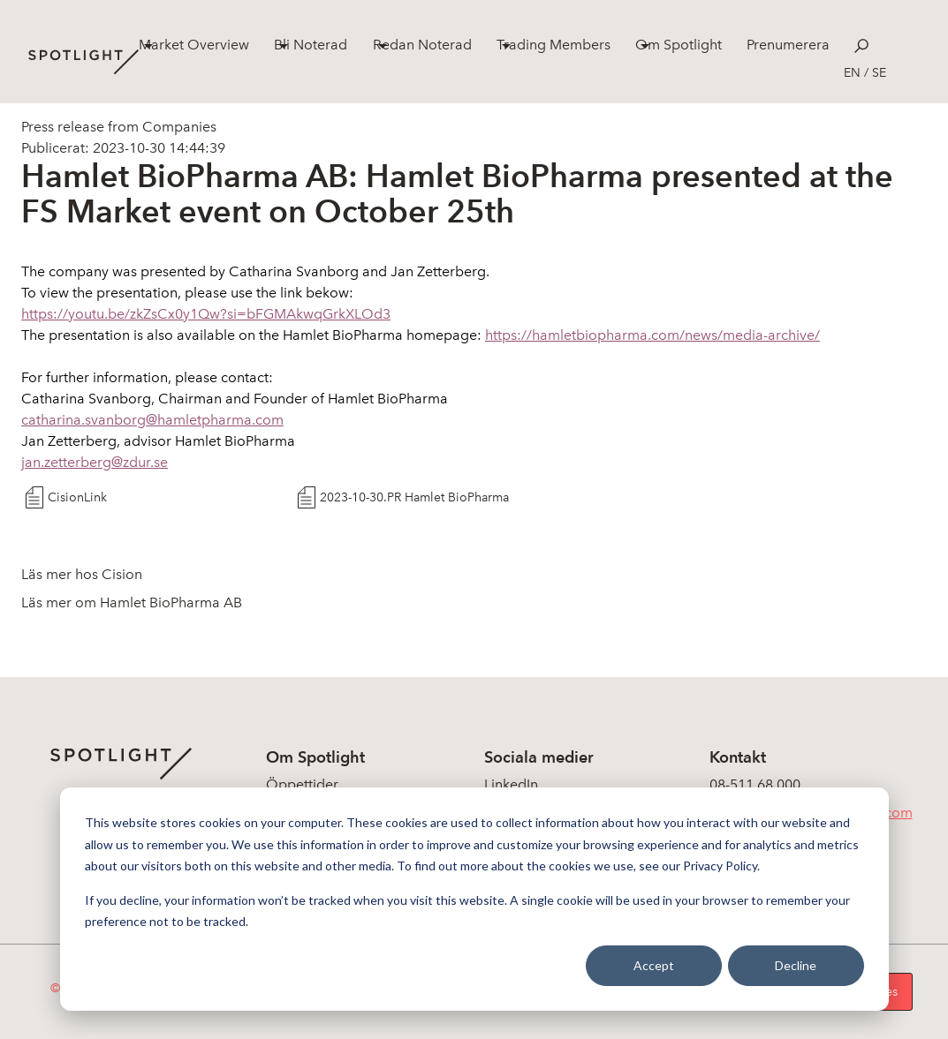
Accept (653, 965)
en (852, 72)
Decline (795, 965)
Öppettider (302, 784)
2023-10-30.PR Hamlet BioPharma (414, 497)
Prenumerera (788, 44)
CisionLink (77, 497)
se (879, 72)
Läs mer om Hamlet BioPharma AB (131, 602)
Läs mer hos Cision (81, 574)
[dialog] (474, 899)
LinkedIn (511, 784)
